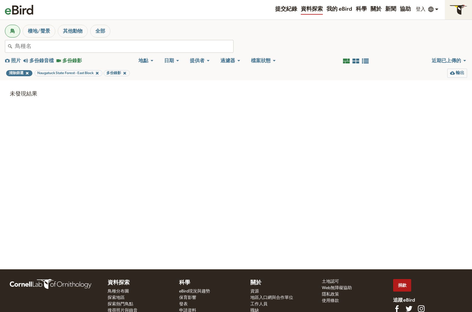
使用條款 (330, 301)
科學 (361, 9)
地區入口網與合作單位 (271, 298)
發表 (183, 304)
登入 (421, 9)
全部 (100, 31)
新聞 (390, 9)
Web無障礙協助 (337, 288)
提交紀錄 (286, 9)
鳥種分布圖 (118, 291)
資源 (254, 291)
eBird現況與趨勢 (194, 291)
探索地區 (116, 298)
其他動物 (73, 31)
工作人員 (258, 304)
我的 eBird (339, 9)
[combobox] (124, 46)
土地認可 (330, 281)
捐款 (402, 285)
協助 (405, 9)
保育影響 (187, 298)
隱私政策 (330, 294)
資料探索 (312, 9)
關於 (376, 9)
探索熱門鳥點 (120, 304)
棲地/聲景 (39, 31)
